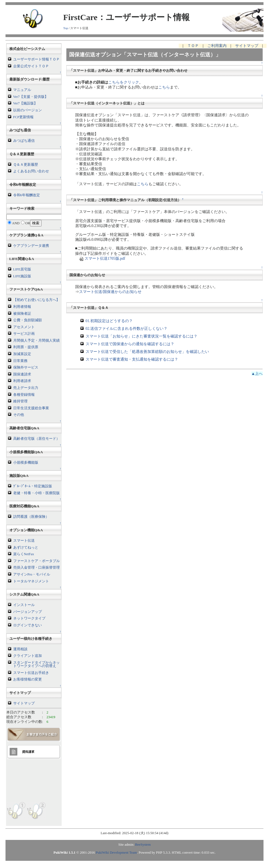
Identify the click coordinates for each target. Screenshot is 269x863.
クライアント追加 (27, 656)
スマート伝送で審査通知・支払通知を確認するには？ (132, 359)
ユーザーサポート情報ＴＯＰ (36, 59)
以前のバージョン (27, 110)
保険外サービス (25, 367)
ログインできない (27, 625)
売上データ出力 (25, 388)
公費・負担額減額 (27, 320)
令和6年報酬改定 (26, 195)
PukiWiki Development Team (116, 852)
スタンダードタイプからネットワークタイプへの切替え (36, 664)
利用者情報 (22, 307)
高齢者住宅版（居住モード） (36, 439)
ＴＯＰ (193, 46)
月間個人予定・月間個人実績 (36, 340)
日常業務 (20, 361)
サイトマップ (24, 703)
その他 (18, 415)
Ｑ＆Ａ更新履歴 (25, 165)
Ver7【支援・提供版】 (30, 97)
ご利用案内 (217, 46)
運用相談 (20, 649)
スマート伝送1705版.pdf (102, 258)
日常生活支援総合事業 (31, 408)
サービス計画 (24, 334)
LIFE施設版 (22, 276)
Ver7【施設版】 (25, 103)
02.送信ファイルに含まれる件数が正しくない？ (127, 329)
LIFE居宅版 (22, 269)
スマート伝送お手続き (31, 673)
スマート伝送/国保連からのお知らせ (110, 292)
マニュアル (22, 90)
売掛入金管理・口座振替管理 (36, 567)
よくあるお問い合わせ (31, 171)
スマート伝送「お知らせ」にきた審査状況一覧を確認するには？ (141, 336)
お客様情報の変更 (27, 679)
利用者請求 (22, 381)
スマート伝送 (24, 541)
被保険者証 (22, 314)
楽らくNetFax (23, 554)
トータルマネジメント (31, 581)
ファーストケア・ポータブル (36, 561)
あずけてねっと (25, 547)
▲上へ (257, 374)
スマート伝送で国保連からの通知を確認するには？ (130, 344)
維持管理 (20, 401)
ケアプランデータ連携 (31, 246)
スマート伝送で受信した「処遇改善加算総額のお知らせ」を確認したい (147, 352)
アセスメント (24, 327)
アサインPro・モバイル (31, 574)
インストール (24, 605)
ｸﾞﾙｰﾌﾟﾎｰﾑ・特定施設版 (32, 486)
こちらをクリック (123, 82)
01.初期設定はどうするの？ (109, 321)
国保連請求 (22, 374)
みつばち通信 (24, 141)
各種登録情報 (24, 395)
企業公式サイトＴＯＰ (31, 66)
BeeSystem (143, 845)
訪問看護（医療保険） (31, 517)
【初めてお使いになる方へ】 (36, 300)
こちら (164, 87)
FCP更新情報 (23, 117)
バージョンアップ (27, 612)
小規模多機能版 (25, 462)
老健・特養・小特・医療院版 (36, 493)
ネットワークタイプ (29, 618)
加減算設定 (22, 354)
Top (65, 28)
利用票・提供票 (25, 347)
